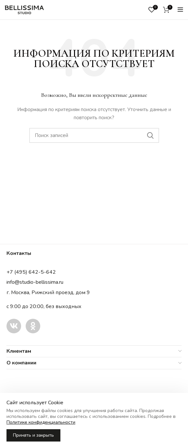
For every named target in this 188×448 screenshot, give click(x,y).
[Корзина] (166, 9)
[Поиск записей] (94, 135)
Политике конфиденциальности (40, 422)
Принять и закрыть (33, 435)
